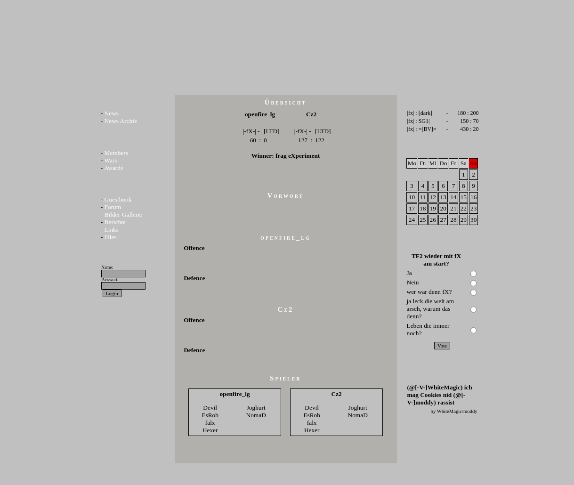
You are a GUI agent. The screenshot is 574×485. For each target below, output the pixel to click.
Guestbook (118, 199)
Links (112, 229)
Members (116, 152)
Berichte (115, 222)
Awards (113, 167)
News (112, 113)
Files (111, 237)
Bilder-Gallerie (123, 214)
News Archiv (121, 120)
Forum (113, 206)
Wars (110, 160)
